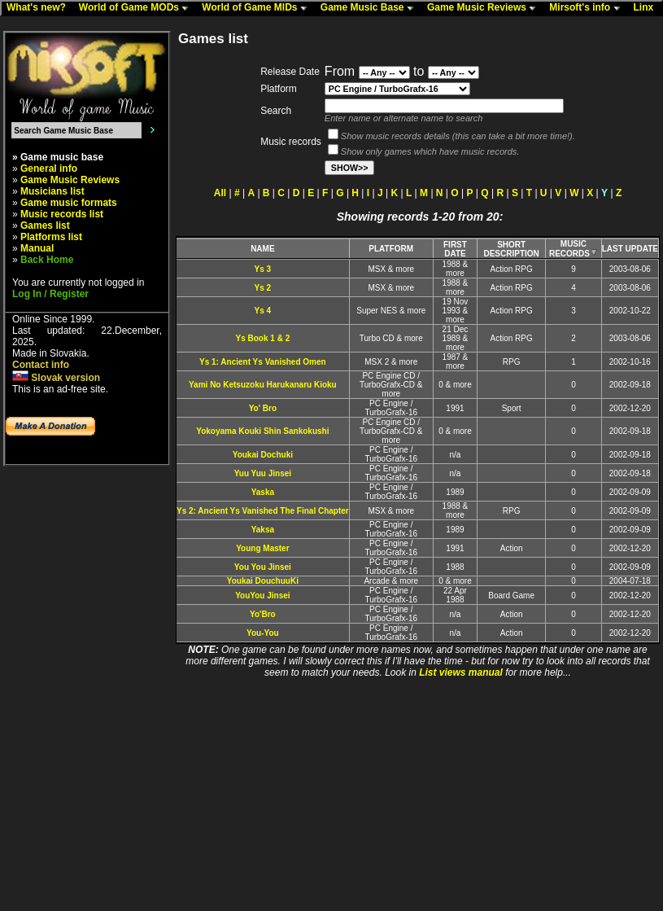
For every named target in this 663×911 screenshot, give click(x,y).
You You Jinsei (262, 567)
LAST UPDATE (630, 248)
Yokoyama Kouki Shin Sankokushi (262, 431)
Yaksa (262, 529)
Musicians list (52, 191)
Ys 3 (263, 269)
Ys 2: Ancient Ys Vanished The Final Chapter (263, 510)
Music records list (61, 214)
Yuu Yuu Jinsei (262, 473)
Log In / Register (50, 294)
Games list (45, 225)
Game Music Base (371, 8)
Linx (647, 8)
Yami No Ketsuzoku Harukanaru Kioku (263, 384)
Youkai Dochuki (263, 454)
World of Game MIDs (258, 8)
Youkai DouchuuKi (263, 580)
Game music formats (68, 202)
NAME (262, 248)
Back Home (46, 259)
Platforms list (51, 237)
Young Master (262, 548)
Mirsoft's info (588, 8)
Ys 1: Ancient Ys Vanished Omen (262, 361)
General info (48, 168)
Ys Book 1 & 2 (263, 338)
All (220, 193)
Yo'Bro (263, 614)
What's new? (40, 8)
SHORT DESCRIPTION (511, 249)
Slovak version (56, 377)
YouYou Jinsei (262, 595)
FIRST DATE (455, 249)
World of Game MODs (137, 8)
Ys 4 (263, 310)
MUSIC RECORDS (573, 248)
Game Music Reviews (485, 8)
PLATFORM (391, 248)
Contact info (40, 364)
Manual (37, 248)
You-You (262, 633)
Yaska (262, 492)
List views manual (461, 672)
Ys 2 (263, 287)
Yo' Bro (263, 408)
